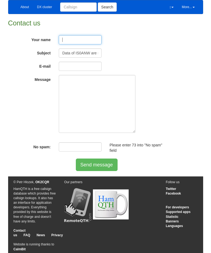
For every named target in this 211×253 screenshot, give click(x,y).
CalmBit (20, 249)
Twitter (171, 189)
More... (188, 7)
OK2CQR (42, 182)
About (25, 7)
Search (107, 7)
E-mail (45, 66)
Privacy (57, 235)
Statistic (172, 217)
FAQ (27, 235)
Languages (174, 226)
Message (43, 79)
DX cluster (44, 7)
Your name (41, 40)
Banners (172, 221)
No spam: (42, 147)
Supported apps (178, 212)
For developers (177, 207)
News (41, 235)
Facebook (173, 193)
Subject (44, 53)
